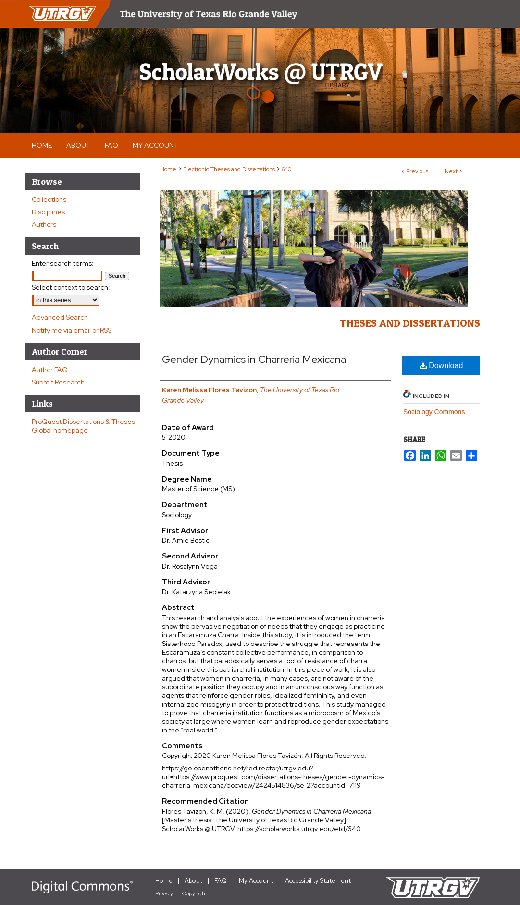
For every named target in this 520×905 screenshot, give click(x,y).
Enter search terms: (63, 263)
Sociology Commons (434, 412)
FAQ (220, 881)
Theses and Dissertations (410, 323)
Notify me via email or (71, 330)
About (193, 881)
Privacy (164, 893)
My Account (256, 881)
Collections (49, 199)
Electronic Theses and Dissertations (229, 169)
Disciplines (48, 212)
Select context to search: (71, 287)
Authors (44, 224)
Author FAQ (50, 369)
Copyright (194, 893)
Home (168, 169)
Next (451, 171)
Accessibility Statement (318, 881)
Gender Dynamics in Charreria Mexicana (254, 359)
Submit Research (58, 382)
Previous (417, 171)
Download (441, 365)
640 (286, 169)
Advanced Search (60, 317)
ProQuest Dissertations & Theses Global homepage (83, 425)
